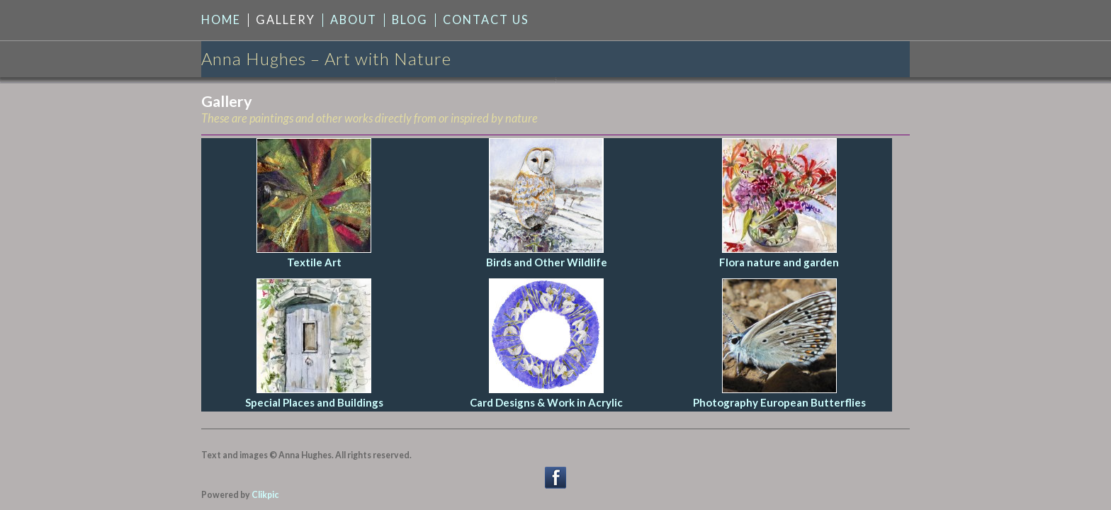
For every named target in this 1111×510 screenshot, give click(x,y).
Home (221, 19)
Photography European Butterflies (779, 402)
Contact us (486, 19)
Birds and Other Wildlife (546, 262)
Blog (410, 19)
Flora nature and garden (779, 262)
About (353, 19)
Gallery (285, 19)
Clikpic (265, 494)
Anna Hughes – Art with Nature (326, 58)
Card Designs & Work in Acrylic (546, 402)
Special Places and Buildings (314, 402)
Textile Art (314, 262)
